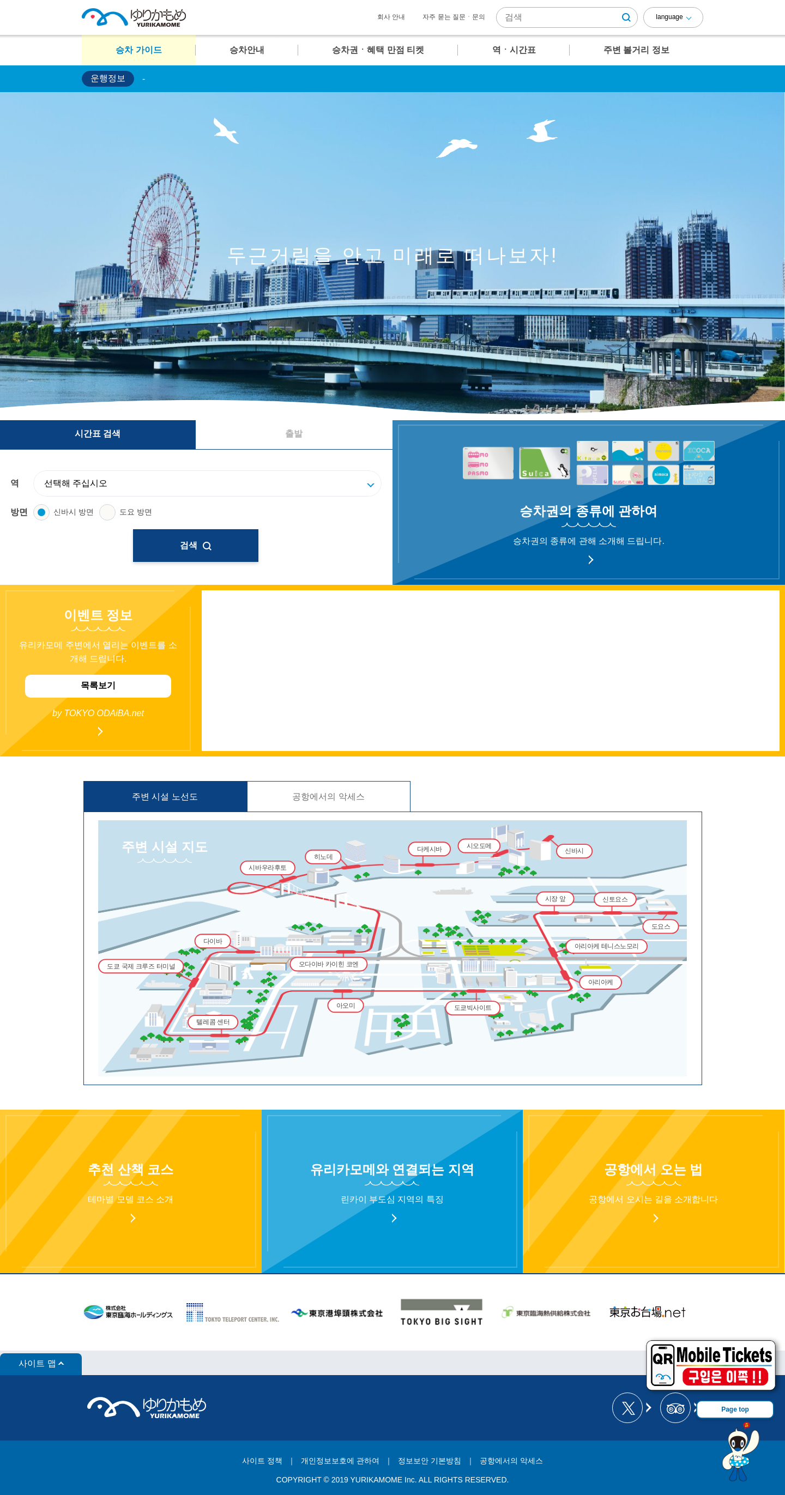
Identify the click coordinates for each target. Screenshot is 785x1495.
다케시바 (429, 848)
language (669, 17)
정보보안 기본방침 (429, 1460)
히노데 (323, 857)
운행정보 (107, 78)
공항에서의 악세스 (328, 796)
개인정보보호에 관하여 (340, 1460)
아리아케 (600, 982)
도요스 (661, 926)
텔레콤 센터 (213, 1022)
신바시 (574, 851)
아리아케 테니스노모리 (607, 946)
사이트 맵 (37, 1363)
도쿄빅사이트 (473, 1008)
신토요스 (614, 899)
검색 (196, 545)
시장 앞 (555, 898)
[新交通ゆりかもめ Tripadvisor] (679, 1408)
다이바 (212, 941)
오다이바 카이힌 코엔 (329, 963)
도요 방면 (125, 512)
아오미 (345, 1005)
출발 (294, 433)
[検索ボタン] (626, 17)
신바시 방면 (63, 512)
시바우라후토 (267, 867)
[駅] (213, 483)
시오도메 (479, 845)
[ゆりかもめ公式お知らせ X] (631, 1408)
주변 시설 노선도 (165, 796)
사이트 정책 (262, 1460)
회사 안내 (391, 17)
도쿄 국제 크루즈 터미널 (141, 966)
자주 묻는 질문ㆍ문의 (453, 17)
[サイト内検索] (567, 17)
